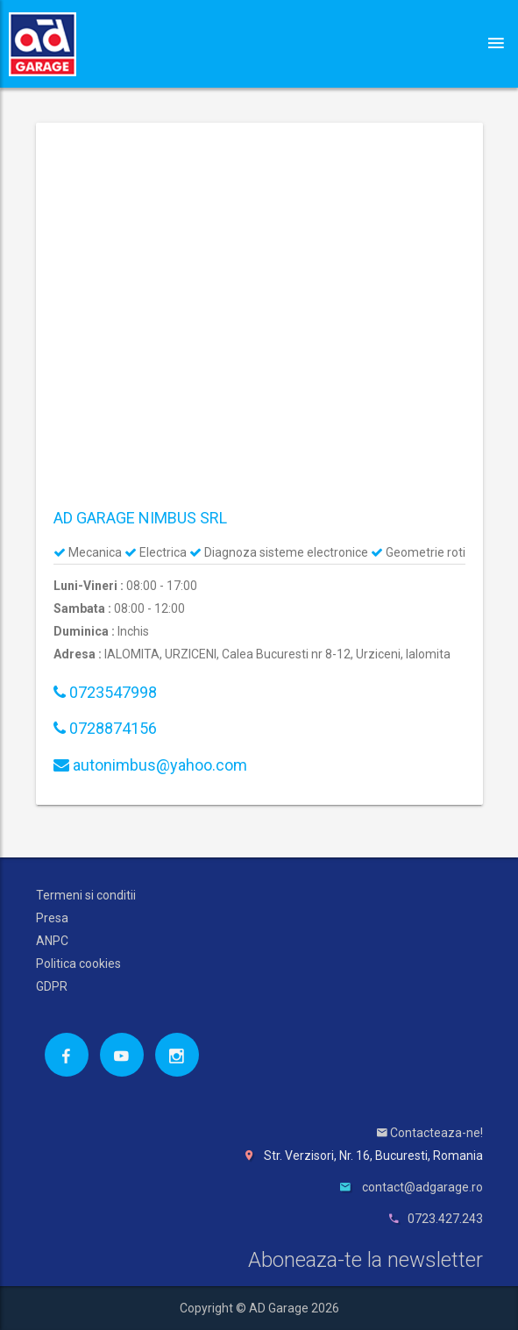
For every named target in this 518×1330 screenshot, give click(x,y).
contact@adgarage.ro (422, 1187)
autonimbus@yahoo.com (150, 765)
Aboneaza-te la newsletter (365, 1260)
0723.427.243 (445, 1219)
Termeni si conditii (86, 895)
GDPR (51, 986)
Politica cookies (78, 964)
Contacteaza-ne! (430, 1133)
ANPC (52, 941)
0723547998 (105, 692)
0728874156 (105, 728)
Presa (52, 918)
